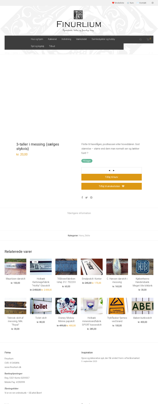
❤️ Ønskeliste (118, 3)
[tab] (79, 141)
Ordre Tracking (12, 349)
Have (81, 163)
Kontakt (8, 353)
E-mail (8, 380)
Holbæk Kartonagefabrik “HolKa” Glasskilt (41, 210)
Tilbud (52, 46)
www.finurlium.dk (13, 305)
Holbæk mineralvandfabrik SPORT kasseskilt (91, 249)
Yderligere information (79, 141)
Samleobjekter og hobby (103, 39)
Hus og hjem (37, 39)
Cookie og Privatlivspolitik (48, 397)
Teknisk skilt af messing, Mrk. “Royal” (15, 249)
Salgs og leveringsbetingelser (19, 397)
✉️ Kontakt (141, 3)
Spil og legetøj (37, 46)
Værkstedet (81, 39)
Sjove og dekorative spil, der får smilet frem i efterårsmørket (110, 296)
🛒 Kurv (130, 3)
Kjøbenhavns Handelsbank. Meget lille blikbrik (142, 210)
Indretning (66, 39)
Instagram (10, 375)
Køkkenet (52, 39)
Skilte (87, 163)
